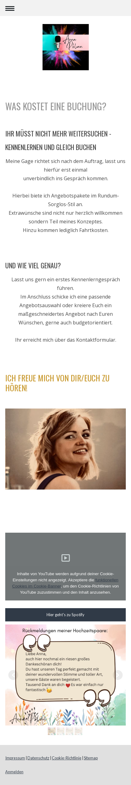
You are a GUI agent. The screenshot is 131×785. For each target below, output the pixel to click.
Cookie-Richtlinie (66, 757)
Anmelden (14, 771)
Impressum (15, 757)
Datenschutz (38, 757)
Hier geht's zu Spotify (65, 614)
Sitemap (91, 757)
